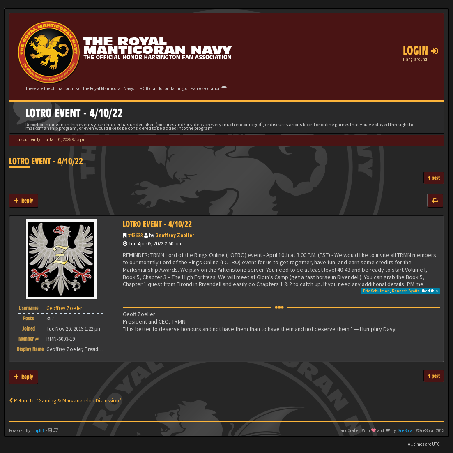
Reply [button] (23, 200)
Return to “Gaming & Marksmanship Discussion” (65, 400)
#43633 (135, 235)
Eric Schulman (376, 291)
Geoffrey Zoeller (174, 235)
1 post (434, 178)
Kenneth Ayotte (406, 291)
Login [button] (420, 51)
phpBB (38, 430)
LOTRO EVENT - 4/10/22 (46, 161)
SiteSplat (406, 430)
